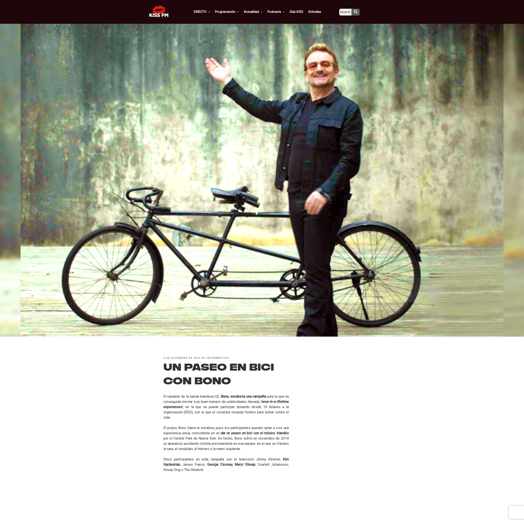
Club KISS (299, 11)
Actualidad (258, 11)
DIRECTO (209, 11)
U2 (217, 396)
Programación (234, 11)
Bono (225, 396)
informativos (218, 358)
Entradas (317, 11)
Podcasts (280, 11)
